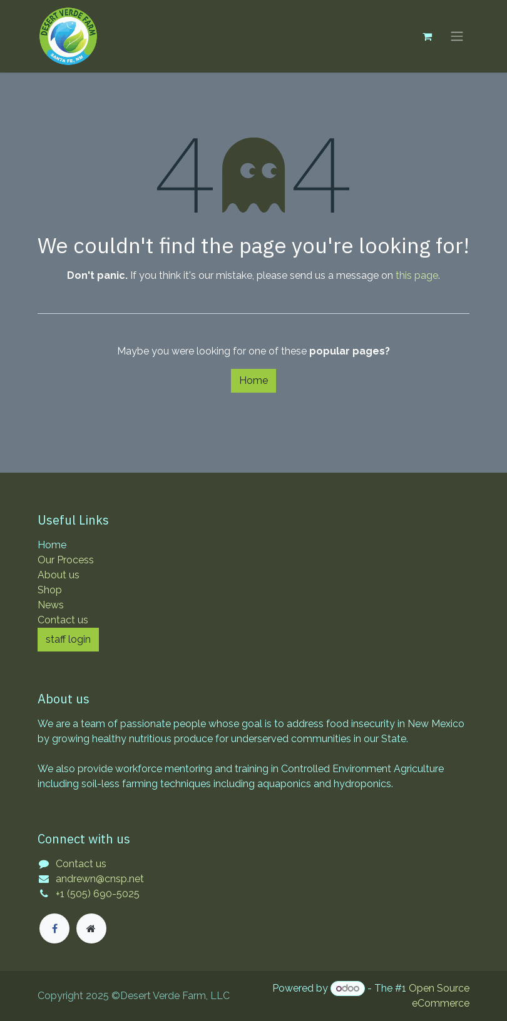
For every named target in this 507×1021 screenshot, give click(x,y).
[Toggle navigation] (456, 36)
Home (253, 380)
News (51, 605)
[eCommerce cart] (426, 36)
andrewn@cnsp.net (100, 879)
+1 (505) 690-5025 (98, 894)
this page (417, 275)
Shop (50, 590)
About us (58, 575)
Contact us (63, 620)
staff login (68, 639)
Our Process (66, 560)
